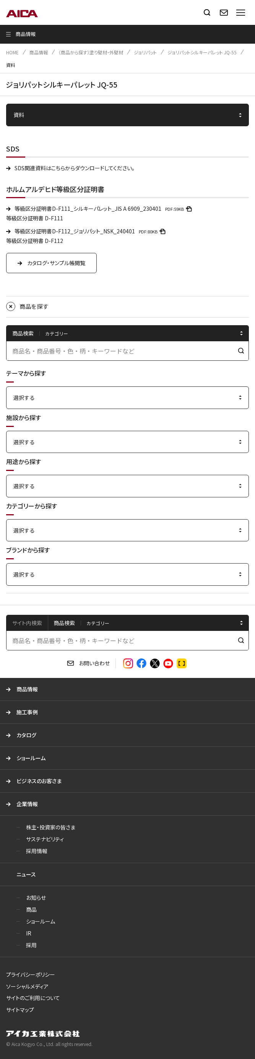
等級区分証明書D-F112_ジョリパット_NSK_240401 (91, 231)
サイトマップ (20, 1009)
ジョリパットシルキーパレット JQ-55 (202, 52)
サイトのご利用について (33, 998)
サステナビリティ (45, 839)
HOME (12, 52)
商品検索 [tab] (64, 623)
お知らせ (36, 897)
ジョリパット (145, 52)
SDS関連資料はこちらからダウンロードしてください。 (75, 168)
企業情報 (27, 804)
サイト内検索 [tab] (27, 623)
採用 (31, 945)
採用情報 (36, 851)
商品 (31, 909)
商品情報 (38, 52)
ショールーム (30, 758)
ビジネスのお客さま (39, 781)
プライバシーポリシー (30, 974)
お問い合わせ (94, 663)
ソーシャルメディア (27, 986)
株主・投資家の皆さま (50, 827)
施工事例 (27, 712)
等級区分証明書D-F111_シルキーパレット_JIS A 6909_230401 (104, 208)
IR (28, 933)
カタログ (26, 735)
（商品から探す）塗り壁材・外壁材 (90, 52)
